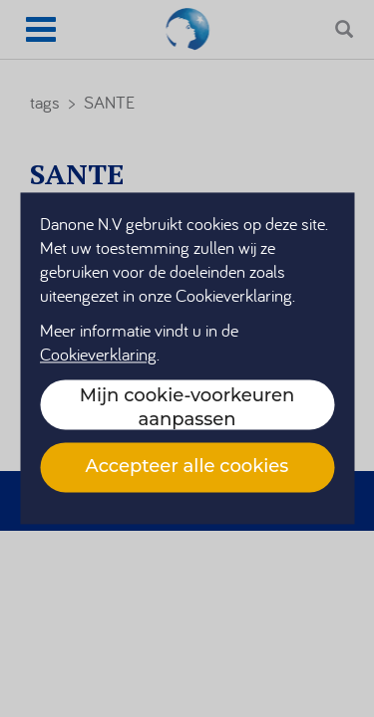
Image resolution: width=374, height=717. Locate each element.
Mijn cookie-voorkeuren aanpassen (187, 407)
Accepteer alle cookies (187, 466)
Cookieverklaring (98, 355)
